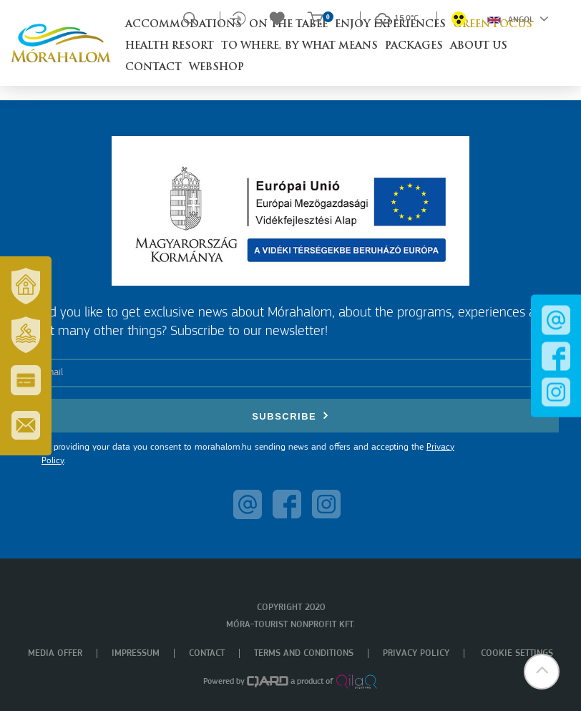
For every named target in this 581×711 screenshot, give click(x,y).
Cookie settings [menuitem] (517, 653)
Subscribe (290, 416)
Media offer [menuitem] (55, 653)
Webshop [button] (216, 67)
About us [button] (478, 46)
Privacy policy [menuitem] (416, 653)
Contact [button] (153, 67)
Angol (518, 18)
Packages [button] (414, 46)
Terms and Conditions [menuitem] (303, 653)
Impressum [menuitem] (136, 653)
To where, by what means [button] (299, 46)
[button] (542, 672)
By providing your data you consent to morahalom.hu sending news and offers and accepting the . (248, 454)
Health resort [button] (169, 46)
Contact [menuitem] (207, 653)
